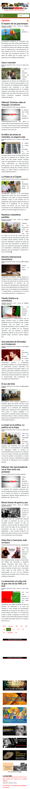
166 (17, 626)
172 (18, 629)
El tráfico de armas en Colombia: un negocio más (13, 135)
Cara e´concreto (9, 62)
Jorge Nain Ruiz (24, 179)
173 (23, 629)
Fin (16, 632)
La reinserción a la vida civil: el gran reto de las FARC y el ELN (14, 583)
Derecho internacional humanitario (11, 258)
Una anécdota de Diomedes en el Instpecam (14, 343)
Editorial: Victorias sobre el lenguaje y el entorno (13, 103)
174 (4, 632)
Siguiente (10, 632)
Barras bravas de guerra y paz (15, 502)
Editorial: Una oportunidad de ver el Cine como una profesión (14, 469)
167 (21, 626)
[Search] (23, 15)
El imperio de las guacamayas (15, 23)
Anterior (10, 626)
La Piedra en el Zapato (11, 177)
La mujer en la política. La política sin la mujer (13, 426)
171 (13, 629)
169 (4, 629)
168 (26, 626)
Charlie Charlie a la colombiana (10, 299)
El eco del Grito (8, 384)
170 (9, 629)
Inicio (4, 626)
